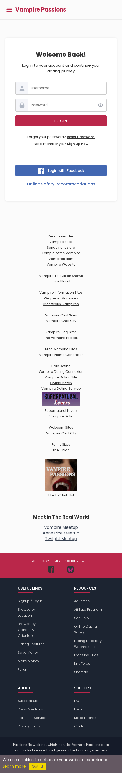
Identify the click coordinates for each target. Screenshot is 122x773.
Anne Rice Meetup (61, 533)
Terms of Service (32, 717)
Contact (80, 726)
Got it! (37, 766)
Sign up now (77, 143)
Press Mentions (30, 709)
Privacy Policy (29, 726)
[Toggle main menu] (9, 10)
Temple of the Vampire (61, 253)
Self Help (81, 617)
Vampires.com (61, 258)
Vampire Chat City (61, 320)
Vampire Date (61, 416)
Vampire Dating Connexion (61, 371)
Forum (23, 669)
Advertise (82, 601)
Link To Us (82, 663)
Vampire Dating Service (61, 388)
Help (78, 709)
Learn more (14, 766)
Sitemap (81, 672)
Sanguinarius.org (61, 247)
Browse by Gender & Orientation (27, 629)
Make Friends (85, 717)
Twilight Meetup (61, 539)
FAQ (77, 700)
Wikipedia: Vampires (61, 298)
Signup (23, 601)
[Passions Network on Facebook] (51, 569)
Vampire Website (61, 264)
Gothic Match (61, 382)
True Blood (61, 281)
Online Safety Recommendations (61, 184)
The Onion (61, 450)
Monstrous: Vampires (61, 303)
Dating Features (31, 644)
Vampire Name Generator (61, 354)
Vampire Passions (40, 10)
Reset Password (81, 136)
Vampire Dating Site (61, 377)
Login (38, 601)
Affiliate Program (88, 609)
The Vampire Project (61, 337)
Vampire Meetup (61, 527)
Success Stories (31, 700)
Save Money (28, 652)
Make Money (28, 661)
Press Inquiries (86, 655)
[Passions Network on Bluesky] (70, 569)
